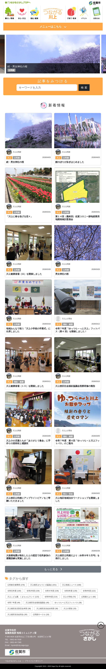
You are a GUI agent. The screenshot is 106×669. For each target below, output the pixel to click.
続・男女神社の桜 (17, 66)
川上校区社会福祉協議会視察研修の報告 (75, 386)
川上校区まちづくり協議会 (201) (43, 585)
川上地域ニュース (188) (71, 585)
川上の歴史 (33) (70, 608)
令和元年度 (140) (14, 591)
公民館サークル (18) (41, 614)
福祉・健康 (68, 324)
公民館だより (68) (88, 597)
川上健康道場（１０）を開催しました (25, 386)
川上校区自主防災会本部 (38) (19, 608)
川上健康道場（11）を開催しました (24, 274)
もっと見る (53, 569)
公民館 (17, 158)
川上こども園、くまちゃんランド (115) (23, 597)
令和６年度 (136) (52, 591)
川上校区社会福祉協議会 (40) (37, 603)
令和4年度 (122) (89, 591)
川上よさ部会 (67, 319)
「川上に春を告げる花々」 (19, 216)
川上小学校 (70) (69, 597)
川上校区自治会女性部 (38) (47, 608)
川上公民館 (17, 152)
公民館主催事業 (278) (16, 585)
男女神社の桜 (62, 274)
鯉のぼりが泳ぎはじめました (69, 162)
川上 (9, 158)
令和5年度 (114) (51, 597)
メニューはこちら (50, 26)
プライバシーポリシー (34, 661)
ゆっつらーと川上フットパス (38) (68, 603)
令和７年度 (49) (13, 603)
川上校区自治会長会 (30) (17, 614)
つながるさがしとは (13, 661)
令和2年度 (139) (33, 591)
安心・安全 (68, 494)
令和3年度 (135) (70, 591)
